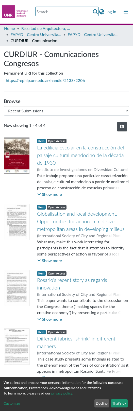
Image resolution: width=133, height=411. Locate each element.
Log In (111, 11)
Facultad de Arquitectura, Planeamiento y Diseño (46, 28)
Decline (102, 403)
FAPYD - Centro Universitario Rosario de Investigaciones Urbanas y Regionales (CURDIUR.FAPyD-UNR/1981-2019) (93, 34)
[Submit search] (95, 12)
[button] (102, 12)
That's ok (119, 403)
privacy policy (61, 393)
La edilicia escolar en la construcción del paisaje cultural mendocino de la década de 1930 (80, 155)
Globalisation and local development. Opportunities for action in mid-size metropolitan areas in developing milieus (81, 221)
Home (9, 28)
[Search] (67, 11)
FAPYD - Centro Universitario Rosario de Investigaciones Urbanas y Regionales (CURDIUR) (35, 34)
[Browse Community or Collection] (66, 111)
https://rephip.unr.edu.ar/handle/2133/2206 (45, 80)
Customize (12, 403)
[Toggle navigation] (126, 12)
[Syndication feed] (122, 126)
